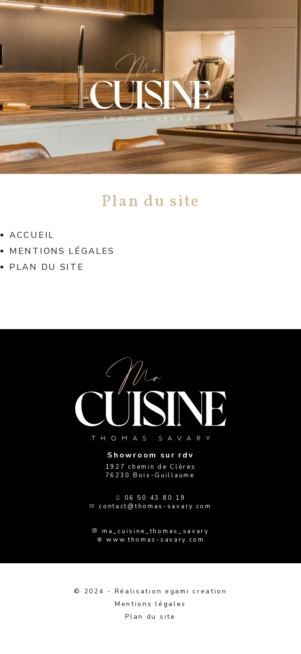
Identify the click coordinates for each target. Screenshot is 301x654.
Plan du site (46, 267)
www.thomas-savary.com (155, 540)
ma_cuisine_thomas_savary (155, 531)
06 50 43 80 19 (155, 498)
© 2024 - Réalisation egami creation (150, 591)
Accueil (32, 235)
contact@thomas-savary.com (155, 506)
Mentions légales (62, 251)
